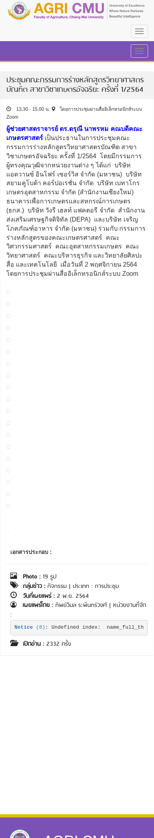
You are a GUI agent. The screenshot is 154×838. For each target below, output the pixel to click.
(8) (30, 627)
